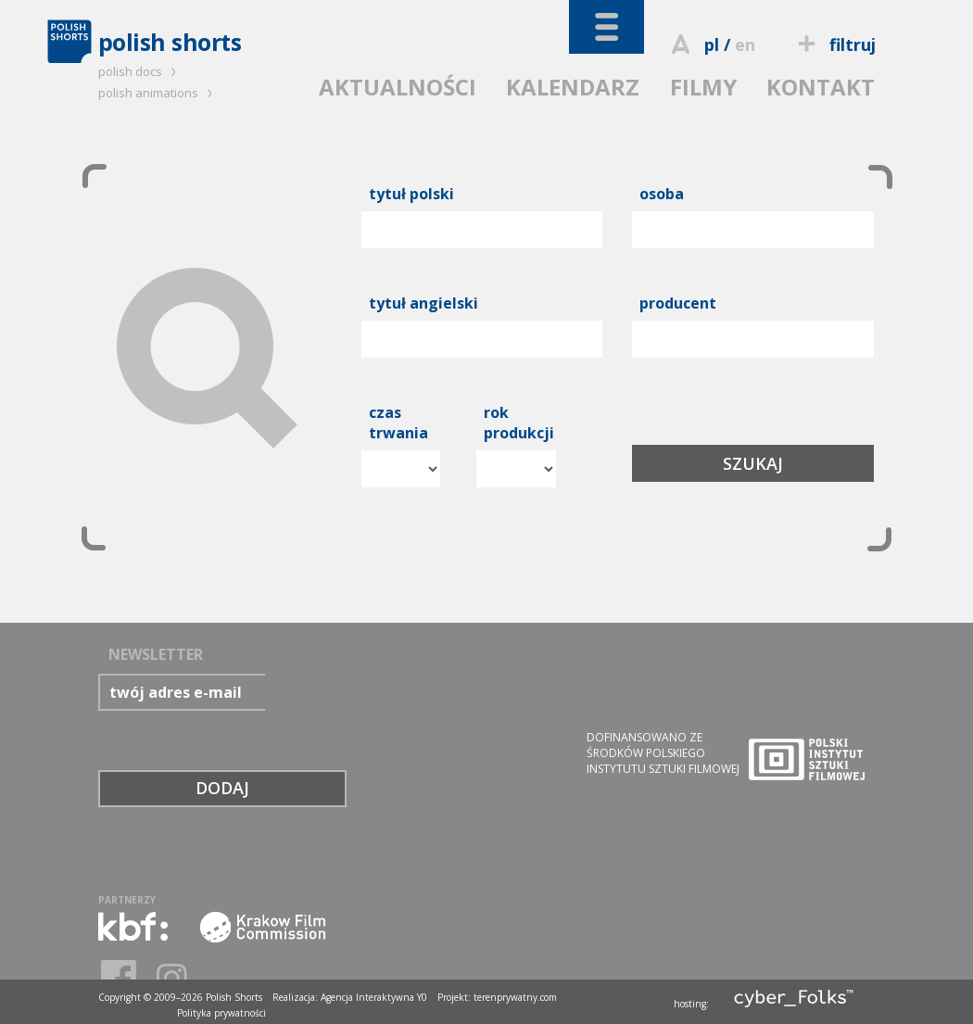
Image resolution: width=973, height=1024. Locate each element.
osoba (661, 193)
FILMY (703, 86)
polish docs (140, 71)
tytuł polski (411, 193)
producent (677, 303)
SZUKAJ (753, 463)
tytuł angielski (423, 303)
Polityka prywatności (221, 1012)
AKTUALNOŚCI (397, 86)
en (745, 44)
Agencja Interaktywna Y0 (374, 997)
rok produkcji (519, 422)
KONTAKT (820, 86)
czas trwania (398, 422)
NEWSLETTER (155, 654)
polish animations (158, 92)
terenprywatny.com (515, 997)
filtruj (833, 44)
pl (711, 44)
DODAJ (222, 788)
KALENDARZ (572, 86)
